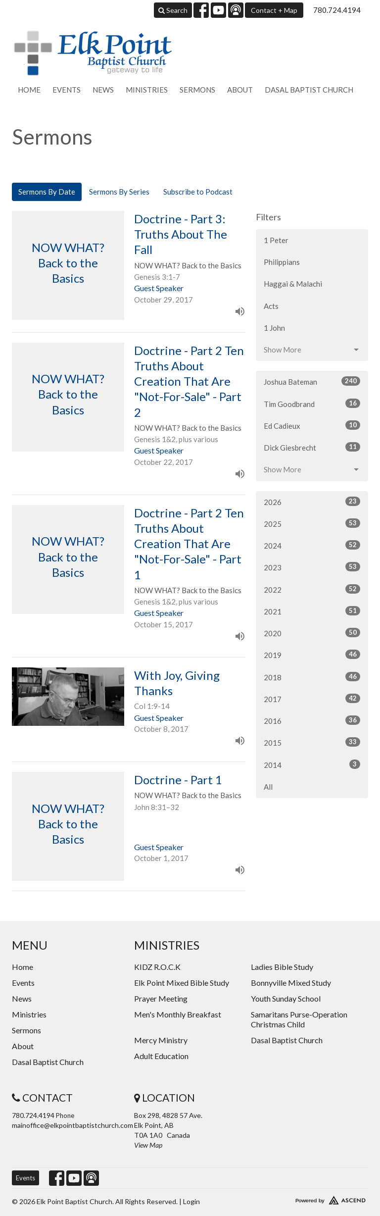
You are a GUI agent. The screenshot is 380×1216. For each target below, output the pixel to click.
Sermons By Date (46, 191)
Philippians (282, 261)
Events (66, 89)
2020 (312, 633)
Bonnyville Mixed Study (291, 982)
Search (173, 10)
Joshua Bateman (312, 381)
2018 (312, 677)
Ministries (147, 89)
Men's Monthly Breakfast (177, 1014)
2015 (312, 742)
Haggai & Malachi (293, 283)
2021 (312, 611)
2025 (312, 523)
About (240, 89)
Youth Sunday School (286, 998)
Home (29, 89)
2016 (312, 720)
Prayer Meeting (161, 998)
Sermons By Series (119, 191)
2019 (312, 654)
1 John (274, 327)
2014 (312, 764)
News (103, 89)
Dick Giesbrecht (312, 447)
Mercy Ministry (161, 1040)
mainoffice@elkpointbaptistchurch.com (72, 1125)
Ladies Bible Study (282, 966)
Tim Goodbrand (312, 403)
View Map (148, 1145)
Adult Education (161, 1056)
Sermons (197, 89)
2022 (312, 589)
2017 (312, 699)
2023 (312, 567)
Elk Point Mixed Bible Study (181, 982)
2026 (312, 502)
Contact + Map (274, 10)
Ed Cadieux (312, 425)
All (268, 786)
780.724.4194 (337, 9)
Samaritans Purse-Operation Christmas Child (299, 1019)
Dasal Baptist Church (309, 89)
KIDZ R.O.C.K (157, 966)
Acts (271, 306)
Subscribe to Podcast (198, 191)
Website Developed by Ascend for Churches (312, 1198)
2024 (312, 545)
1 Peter (276, 240)
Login (191, 1201)
